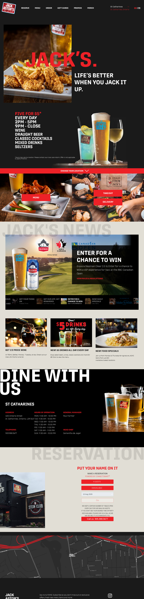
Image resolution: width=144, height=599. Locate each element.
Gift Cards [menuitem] (62, 8)
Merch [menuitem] (90, 8)
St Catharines (116, 7)
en (135, 8)
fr (139, 8)
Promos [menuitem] (78, 8)
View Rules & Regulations (90, 278)
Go (97, 500)
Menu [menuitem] (37, 8)
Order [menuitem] (49, 8)
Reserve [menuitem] (25, 8)
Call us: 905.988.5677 (97, 519)
